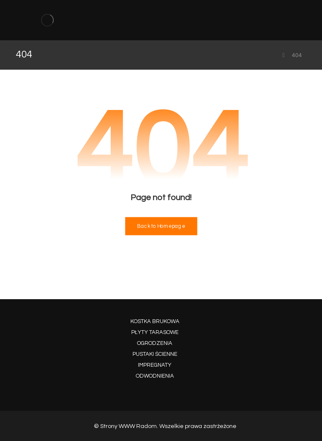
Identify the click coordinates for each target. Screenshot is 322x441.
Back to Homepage (161, 226)
